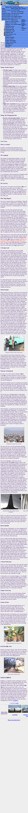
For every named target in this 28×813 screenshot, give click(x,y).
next (17, 703)
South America (16, 5)
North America (8, 5)
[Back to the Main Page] (14, 720)
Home (3, 5)
